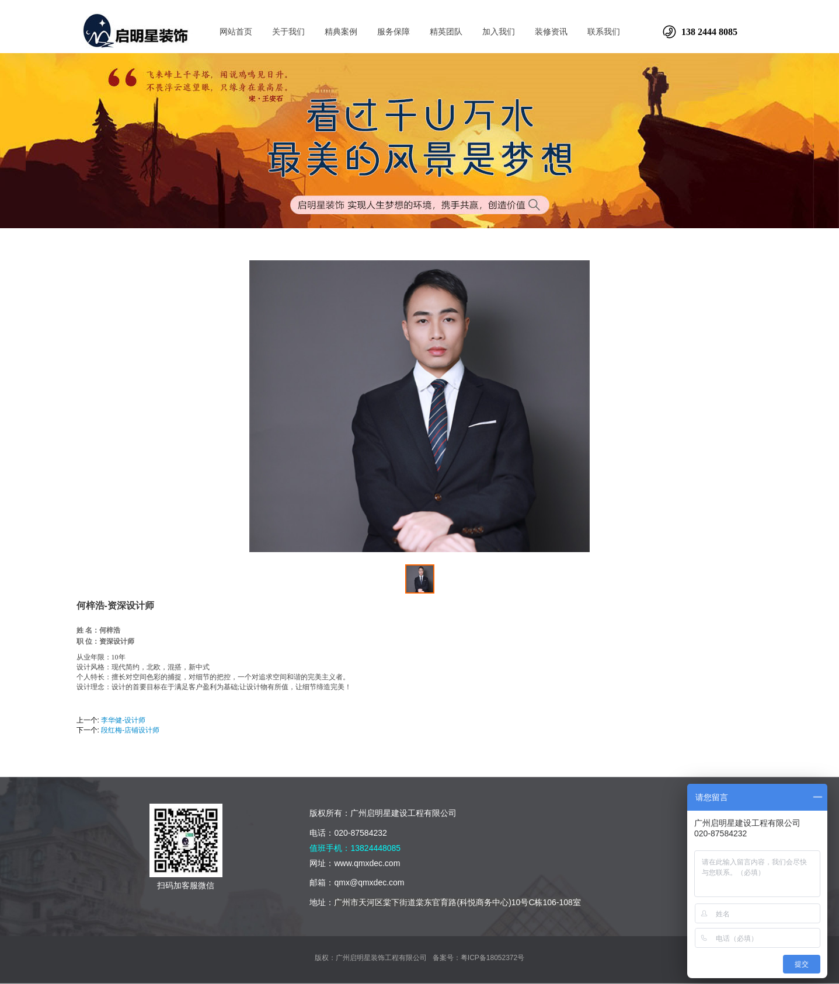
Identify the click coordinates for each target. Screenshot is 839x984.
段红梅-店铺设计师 (130, 730)
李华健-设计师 (123, 720)
